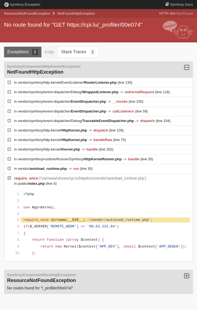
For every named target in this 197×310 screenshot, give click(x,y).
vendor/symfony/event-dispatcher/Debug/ (68, 92)
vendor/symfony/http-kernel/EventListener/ (68, 82)
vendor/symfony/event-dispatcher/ (62, 101)
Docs (179, 4)
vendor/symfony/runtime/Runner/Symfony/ (70, 159)
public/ (32, 183)
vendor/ (43, 169)
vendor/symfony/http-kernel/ (53, 130)
